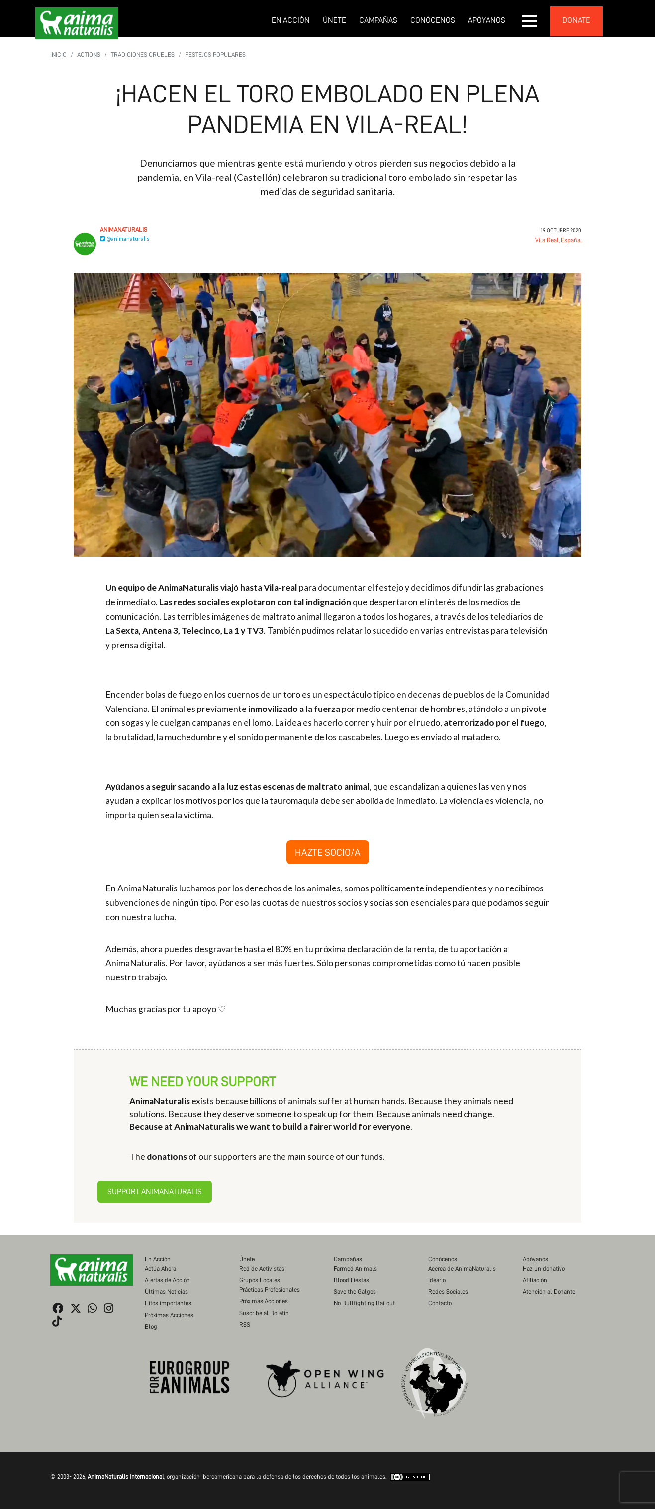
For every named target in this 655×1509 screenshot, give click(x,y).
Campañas (378, 20)
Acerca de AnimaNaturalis (462, 1268)
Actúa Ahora (160, 1268)
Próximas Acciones (169, 1315)
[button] (530, 21)
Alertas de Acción (167, 1280)
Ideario (437, 1280)
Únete (334, 20)
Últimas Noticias (166, 1291)
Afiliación (535, 1280)
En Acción (291, 20)
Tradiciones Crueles (143, 54)
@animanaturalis (125, 238)
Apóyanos (486, 20)
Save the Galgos (355, 1291)
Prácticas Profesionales (269, 1289)
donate (576, 20)
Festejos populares (215, 54)
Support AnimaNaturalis (154, 1192)
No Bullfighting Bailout (364, 1303)
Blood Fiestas (351, 1280)
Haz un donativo (544, 1268)
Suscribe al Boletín (264, 1313)
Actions (88, 54)
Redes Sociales (448, 1291)
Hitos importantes (168, 1303)
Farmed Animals (355, 1268)
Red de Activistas (261, 1268)
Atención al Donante (549, 1291)
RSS (244, 1324)
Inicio (58, 54)
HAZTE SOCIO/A (328, 852)
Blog (151, 1326)
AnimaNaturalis (123, 229)
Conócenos (432, 20)
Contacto (440, 1303)
